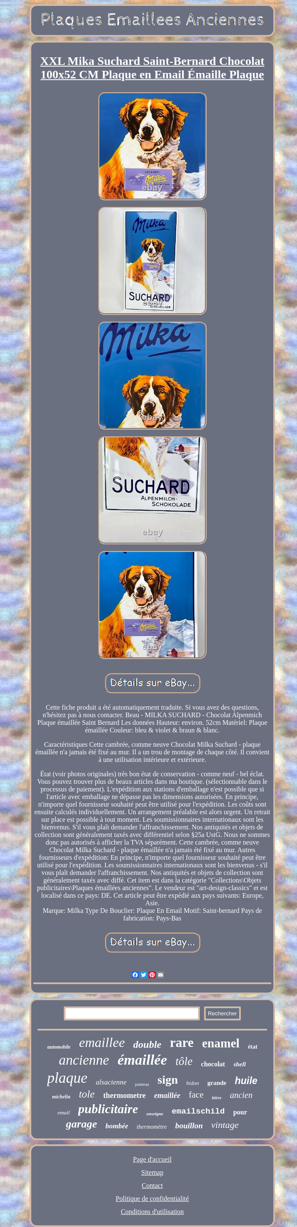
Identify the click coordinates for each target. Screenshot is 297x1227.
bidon (192, 1083)
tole (87, 1094)
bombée (117, 1126)
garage (81, 1124)
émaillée (142, 1060)
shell (240, 1064)
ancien (241, 1095)
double (147, 1044)
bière (217, 1097)
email (63, 1112)
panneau (142, 1084)
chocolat (213, 1064)
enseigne (155, 1113)
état (253, 1047)
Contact (152, 1185)
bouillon (189, 1125)
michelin (61, 1097)
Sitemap (152, 1172)
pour (240, 1112)
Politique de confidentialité (152, 1198)
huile (246, 1080)
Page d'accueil (152, 1159)
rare (181, 1042)
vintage (225, 1124)
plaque (67, 1078)
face (196, 1095)
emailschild (198, 1111)
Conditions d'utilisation (152, 1211)
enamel (221, 1043)
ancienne (84, 1060)
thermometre (124, 1095)
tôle (184, 1061)
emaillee (102, 1042)
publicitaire (108, 1109)
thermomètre (152, 1127)
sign (168, 1079)
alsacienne (111, 1082)
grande (216, 1082)
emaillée (167, 1095)
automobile (59, 1047)
